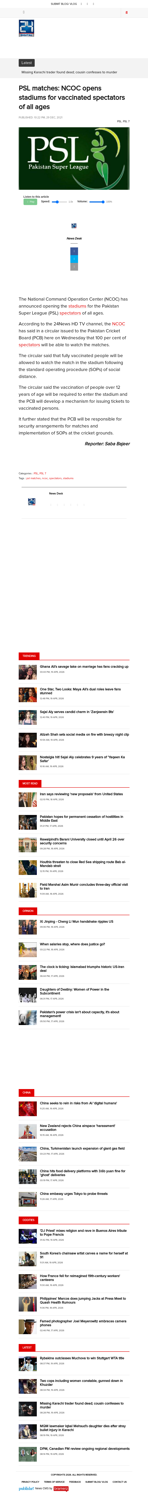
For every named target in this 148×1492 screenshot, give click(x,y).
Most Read (30, 783)
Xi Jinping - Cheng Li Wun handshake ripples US (76, 921)
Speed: (45, 201)
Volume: (82, 201)
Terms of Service (54, 1482)
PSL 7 (126, 121)
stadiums (77, 306)
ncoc (45, 478)
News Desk (74, 238)
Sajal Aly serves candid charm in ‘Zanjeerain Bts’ (77, 712)
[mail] (74, 267)
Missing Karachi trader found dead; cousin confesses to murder (69, 72)
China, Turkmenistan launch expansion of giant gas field (82, 1148)
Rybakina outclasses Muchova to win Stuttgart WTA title (82, 1358)
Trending (29, 656)
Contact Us (120, 1482)
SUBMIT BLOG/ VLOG (64, 4)
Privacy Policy (30, 1482)
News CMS (42, 1488)
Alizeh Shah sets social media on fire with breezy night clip (84, 734)
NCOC (118, 324)
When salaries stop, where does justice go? (72, 944)
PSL (119, 121)
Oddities (28, 1220)
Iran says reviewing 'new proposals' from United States (81, 794)
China (26, 1092)
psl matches (33, 478)
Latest (27, 1347)
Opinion (28, 911)
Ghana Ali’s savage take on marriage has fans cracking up (84, 667)
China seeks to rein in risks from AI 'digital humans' (78, 1103)
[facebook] (81, 4)
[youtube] (93, 4)
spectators (70, 313)
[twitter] (87, 4)
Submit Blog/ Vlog (96, 1482)
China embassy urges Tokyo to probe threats (74, 1194)
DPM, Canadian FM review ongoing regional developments (85, 1449)
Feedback (75, 1482)
